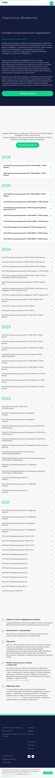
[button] (27, 93)
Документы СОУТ (7, 731)
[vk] (32, 757)
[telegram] (29, 757)
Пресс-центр (32, 742)
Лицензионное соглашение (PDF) (14, 39)
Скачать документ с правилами (18, 680)
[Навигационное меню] (52, 3)
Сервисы (30, 731)
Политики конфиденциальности (12, 727)
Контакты (31, 748)
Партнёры (31, 745)
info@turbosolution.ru (14, 697)
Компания (31, 734)
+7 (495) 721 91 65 (7, 756)
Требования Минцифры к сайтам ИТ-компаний (14, 735)
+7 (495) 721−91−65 (20, 678)
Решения (31, 727)
